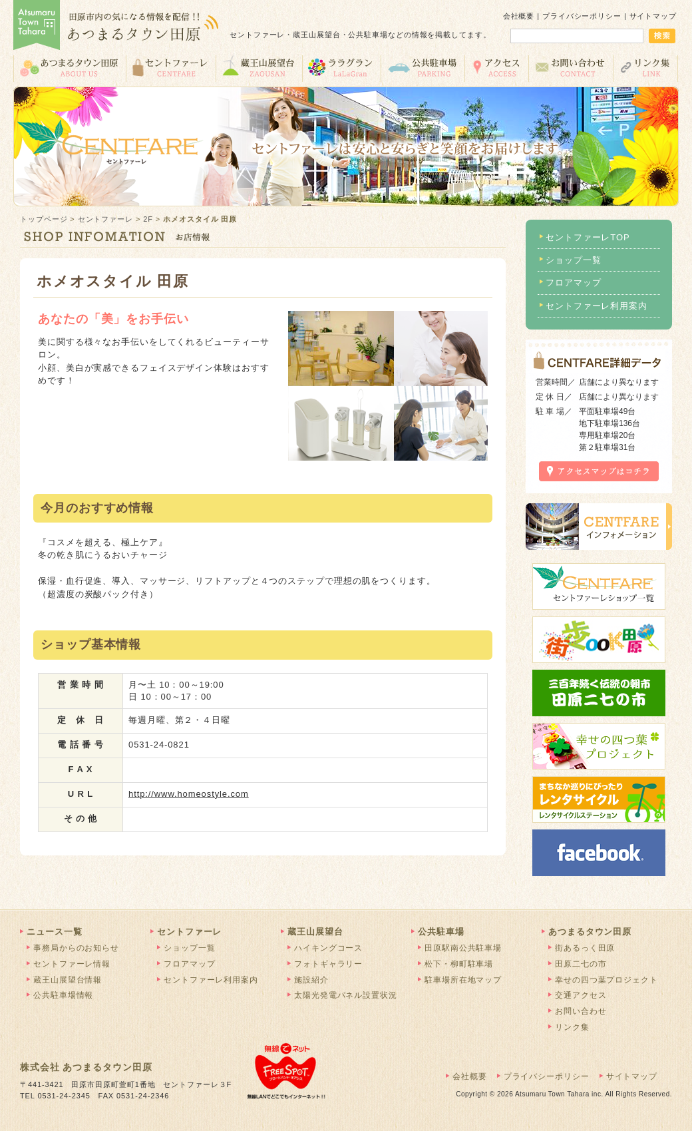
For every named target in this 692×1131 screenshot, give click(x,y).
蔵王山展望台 (259, 67)
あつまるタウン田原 (69, 67)
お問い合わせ (570, 67)
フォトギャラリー (328, 964)
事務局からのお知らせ (76, 948)
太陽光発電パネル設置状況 (345, 995)
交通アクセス (496, 67)
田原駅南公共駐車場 (463, 948)
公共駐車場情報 (63, 995)
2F (148, 219)
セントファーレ (171, 67)
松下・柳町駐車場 (459, 964)
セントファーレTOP (588, 237)
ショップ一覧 (573, 260)
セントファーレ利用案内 (596, 306)
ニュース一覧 (54, 932)
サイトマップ (653, 16)
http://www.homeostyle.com (188, 794)
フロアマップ (573, 283)
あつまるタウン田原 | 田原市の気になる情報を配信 (116, 26)
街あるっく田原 (585, 948)
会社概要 (519, 16)
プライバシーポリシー (581, 16)
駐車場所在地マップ (463, 980)
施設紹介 (311, 980)
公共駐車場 (422, 67)
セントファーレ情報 (71, 964)
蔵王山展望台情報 (67, 980)
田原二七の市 (580, 964)
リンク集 (646, 67)
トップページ (43, 219)
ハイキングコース (328, 948)
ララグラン (341, 67)
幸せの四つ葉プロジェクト (606, 980)
